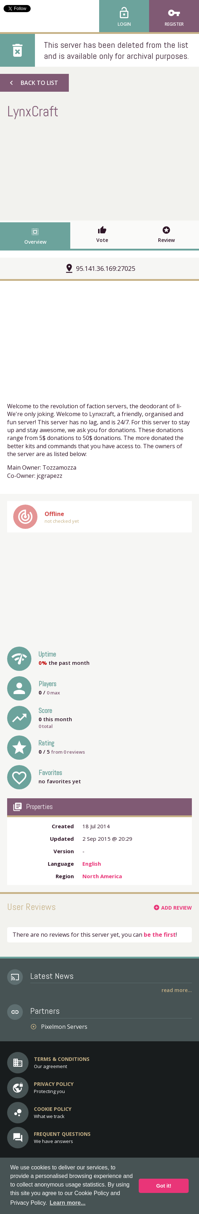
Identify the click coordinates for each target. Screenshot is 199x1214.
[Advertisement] (99, 168)
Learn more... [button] (67, 1203)
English (91, 863)
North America (102, 876)
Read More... (177, 990)
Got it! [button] (163, 1186)
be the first (160, 935)
